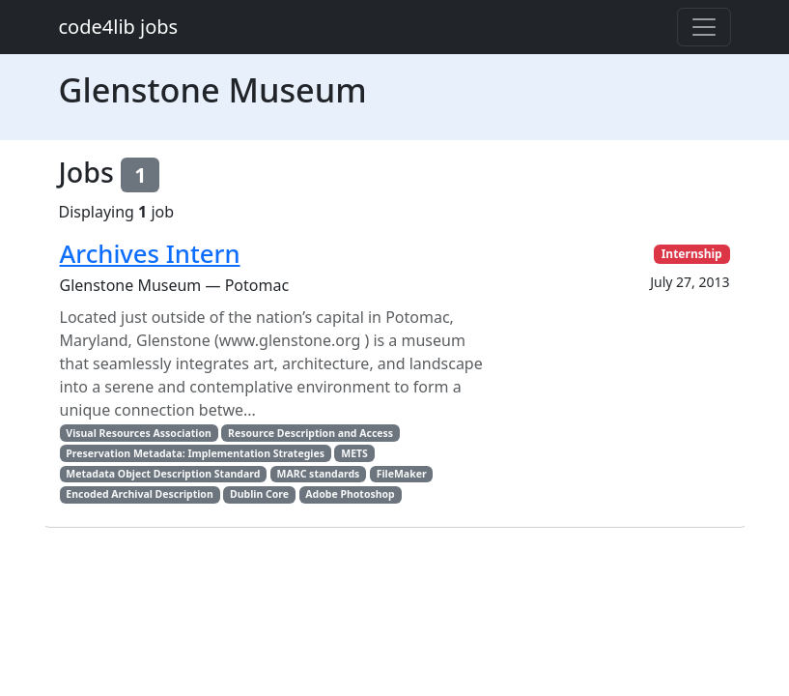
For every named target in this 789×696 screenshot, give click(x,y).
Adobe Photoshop (349, 494)
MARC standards (318, 473)
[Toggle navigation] (704, 27)
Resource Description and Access (310, 433)
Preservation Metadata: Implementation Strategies (195, 453)
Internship (692, 254)
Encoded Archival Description (139, 494)
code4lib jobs (119, 27)
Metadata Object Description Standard (163, 473)
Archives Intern (150, 254)
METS (354, 453)
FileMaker (402, 473)
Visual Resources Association (138, 433)
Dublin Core (259, 494)
